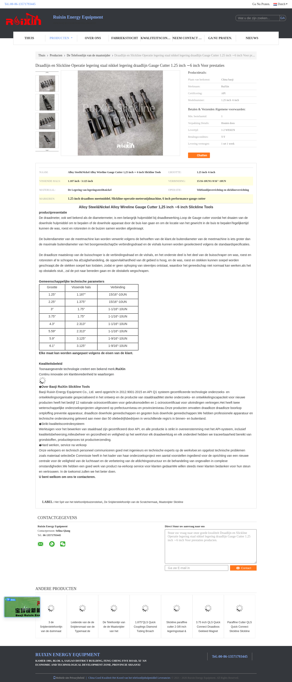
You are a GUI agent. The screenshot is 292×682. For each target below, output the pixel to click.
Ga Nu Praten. (261, 4)
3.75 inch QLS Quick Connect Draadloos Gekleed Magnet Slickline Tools (208, 629)
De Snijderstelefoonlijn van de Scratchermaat (130, 502)
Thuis (29, 38)
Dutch (283, 4)
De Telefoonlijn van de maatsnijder (88, 55)
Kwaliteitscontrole (157, 38)
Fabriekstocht (124, 38)
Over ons (93, 38)
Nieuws (252, 38)
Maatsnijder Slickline (171, 502)
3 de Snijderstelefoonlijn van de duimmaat (51, 627)
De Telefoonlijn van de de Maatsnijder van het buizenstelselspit (114, 629)
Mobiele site (61, 677)
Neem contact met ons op (188, 38)
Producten (61, 38)
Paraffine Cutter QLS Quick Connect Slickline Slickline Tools (239, 629)
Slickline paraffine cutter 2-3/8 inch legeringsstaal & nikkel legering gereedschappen (176, 631)
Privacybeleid (77, 677)
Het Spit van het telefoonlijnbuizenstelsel (78, 502)
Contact (243, 568)
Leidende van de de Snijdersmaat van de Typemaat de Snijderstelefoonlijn (82, 629)
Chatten (199, 155)
